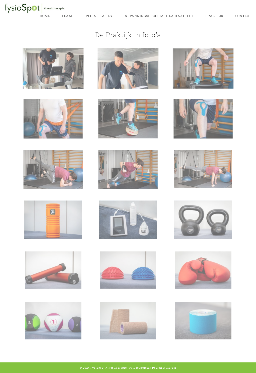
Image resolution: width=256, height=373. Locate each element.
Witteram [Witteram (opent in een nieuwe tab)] (169, 367)
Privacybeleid (139, 367)
